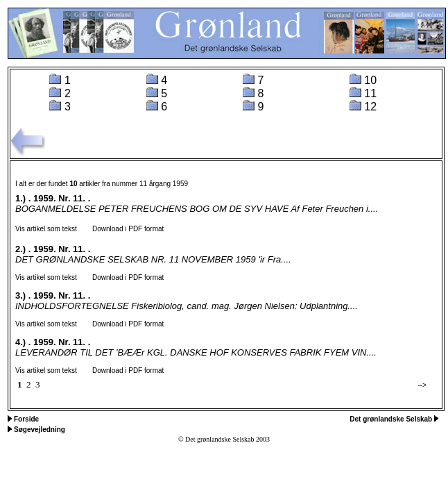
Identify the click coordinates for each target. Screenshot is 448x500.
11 (370, 93)
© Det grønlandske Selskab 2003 (224, 439)
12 (370, 106)
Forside (26, 419)
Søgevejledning (39, 429)
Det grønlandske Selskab (392, 419)
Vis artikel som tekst (46, 229)
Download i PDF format (121, 229)
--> (422, 385)
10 (370, 80)
